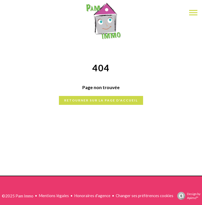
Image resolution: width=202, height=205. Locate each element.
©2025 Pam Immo (17, 195)
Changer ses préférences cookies (144, 195)
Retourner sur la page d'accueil (101, 100)
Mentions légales (54, 195)
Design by (187, 196)
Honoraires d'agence (92, 195)
